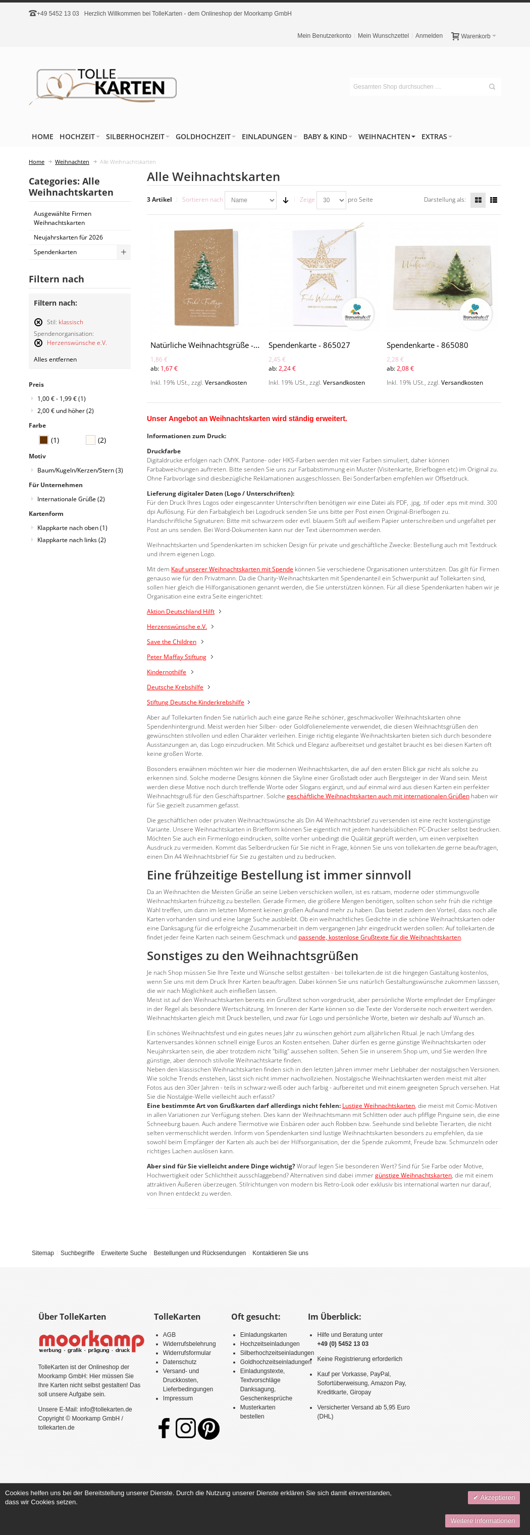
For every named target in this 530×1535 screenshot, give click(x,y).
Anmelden (429, 35)
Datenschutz (180, 1362)
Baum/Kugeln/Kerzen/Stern (80, 470)
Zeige (307, 199)
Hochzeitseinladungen (270, 1343)
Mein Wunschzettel (383, 35)
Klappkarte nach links (71, 540)
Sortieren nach (202, 199)
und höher (65, 410)
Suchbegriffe (77, 1253)
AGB (169, 1334)
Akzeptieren (497, 1497)
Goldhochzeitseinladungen (275, 1362)
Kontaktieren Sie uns (280, 1253)
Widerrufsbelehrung (189, 1343)
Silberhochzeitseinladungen (277, 1352)
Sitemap (43, 1253)
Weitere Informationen (482, 1520)
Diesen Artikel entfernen (38, 326)
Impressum (178, 1398)
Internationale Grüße (71, 499)
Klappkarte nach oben (72, 527)
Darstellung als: (445, 199)
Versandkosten (226, 382)
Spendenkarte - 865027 (309, 345)
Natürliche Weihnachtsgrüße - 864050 (216, 345)
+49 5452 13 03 (58, 13)
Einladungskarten (263, 1334)
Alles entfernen (55, 359)
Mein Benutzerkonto (324, 35)
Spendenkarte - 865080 (427, 345)
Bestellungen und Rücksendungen (199, 1253)
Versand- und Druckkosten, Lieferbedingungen (188, 1380)
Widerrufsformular (187, 1352)
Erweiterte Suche (124, 1253)
